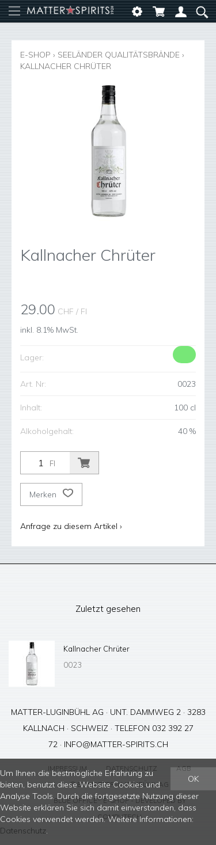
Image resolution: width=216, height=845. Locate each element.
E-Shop (35, 55)
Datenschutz (23, 830)
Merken (51, 494)
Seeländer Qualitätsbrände (119, 55)
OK (193, 779)
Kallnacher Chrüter (65, 66)
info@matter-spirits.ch (116, 744)
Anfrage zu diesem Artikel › (71, 526)
